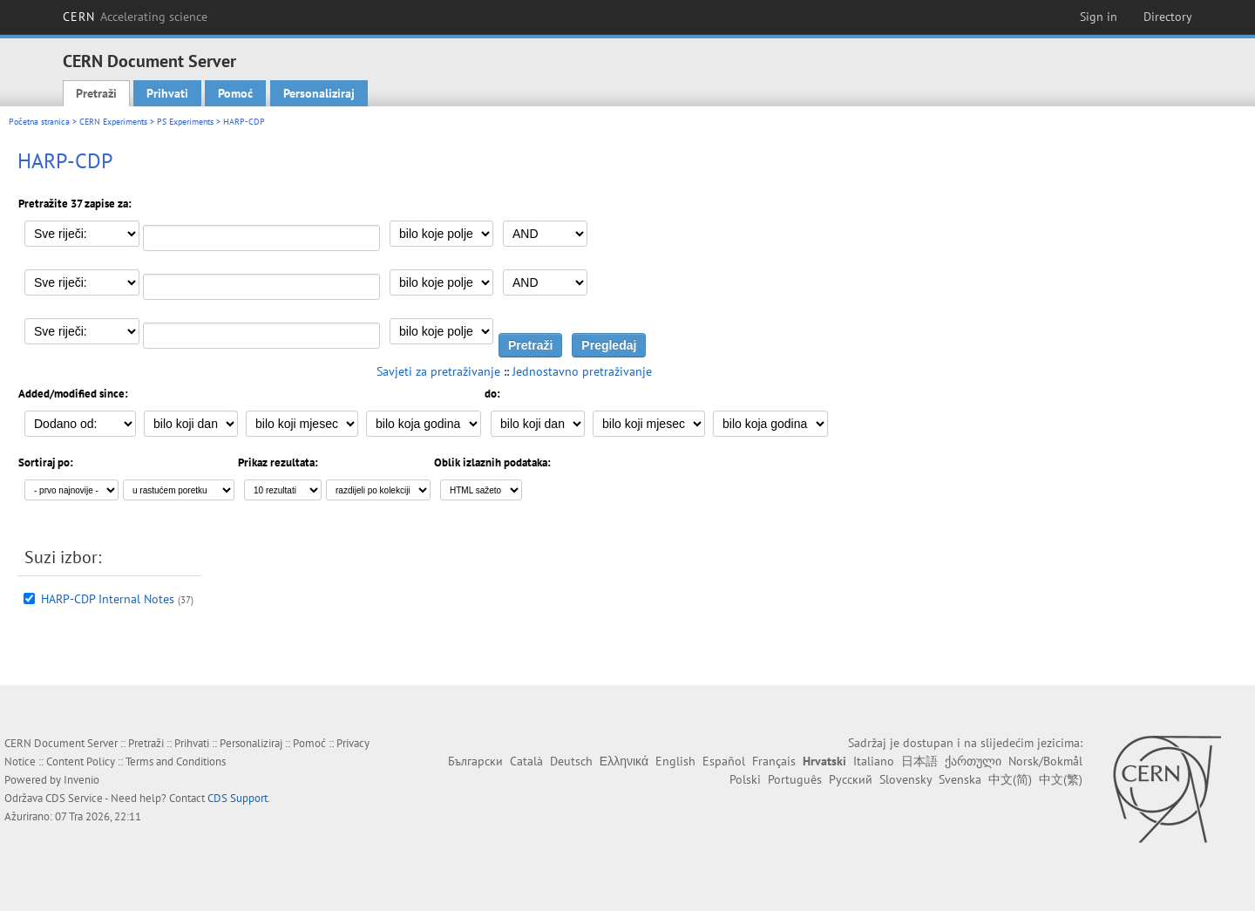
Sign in (1098, 16)
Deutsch (571, 761)
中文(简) (1010, 779)
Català (526, 761)
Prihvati (167, 93)
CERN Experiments (113, 121)
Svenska (960, 779)
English (675, 761)
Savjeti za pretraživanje (438, 371)
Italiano (873, 761)
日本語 (919, 761)
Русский (850, 779)
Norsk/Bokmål (1045, 761)
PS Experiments (185, 121)
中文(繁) (1060, 779)
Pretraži (96, 93)
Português (795, 779)
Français (774, 761)
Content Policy (80, 761)
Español (723, 761)
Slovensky (905, 779)
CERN (135, 16)
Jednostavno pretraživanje (582, 371)
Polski (745, 779)
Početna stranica (39, 121)
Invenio (81, 779)
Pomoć (235, 93)
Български (475, 761)
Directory (1167, 16)
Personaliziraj (319, 93)
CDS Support (237, 798)
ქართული (973, 761)
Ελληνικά (624, 761)
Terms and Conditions (176, 761)
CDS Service (74, 798)
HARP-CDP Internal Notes (107, 599)
